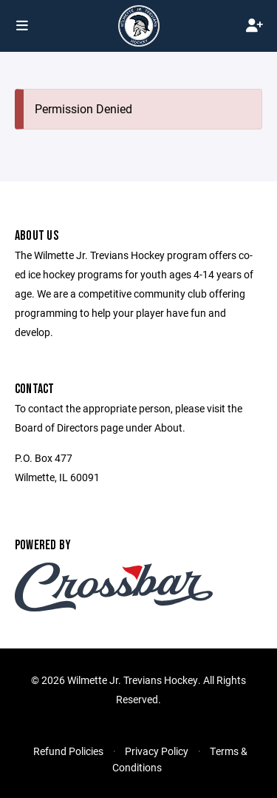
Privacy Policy (156, 751)
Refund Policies (68, 751)
